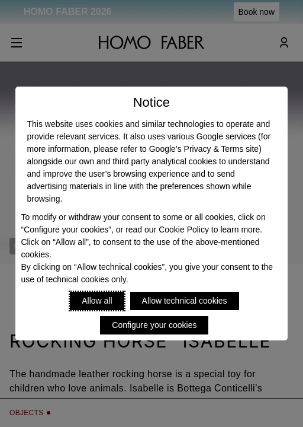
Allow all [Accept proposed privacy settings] (97, 300)
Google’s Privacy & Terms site (204, 149)
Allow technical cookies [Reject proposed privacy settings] (184, 300)
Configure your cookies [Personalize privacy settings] (154, 325)
